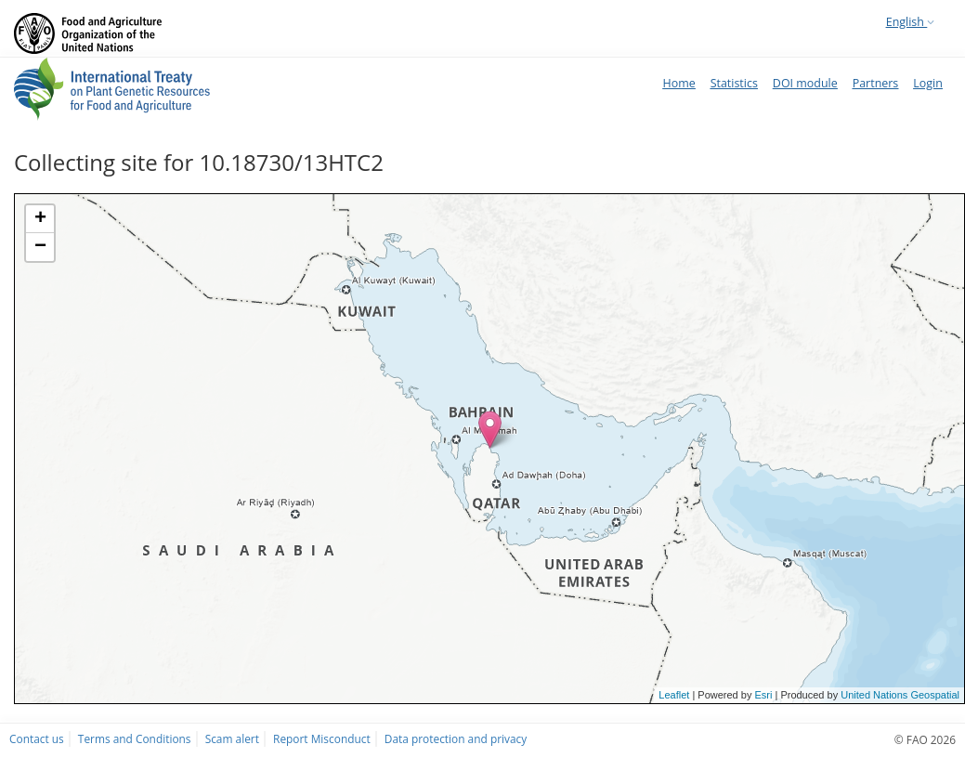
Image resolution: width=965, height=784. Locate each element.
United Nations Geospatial (900, 694)
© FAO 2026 (925, 739)
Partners (876, 83)
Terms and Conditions (134, 738)
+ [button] (40, 219)
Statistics (734, 83)
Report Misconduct (322, 738)
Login (928, 83)
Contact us (36, 738)
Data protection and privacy (456, 738)
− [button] (40, 247)
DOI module (805, 83)
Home (678, 83)
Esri (763, 694)
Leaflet (674, 694)
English (910, 22)
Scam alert (232, 738)
